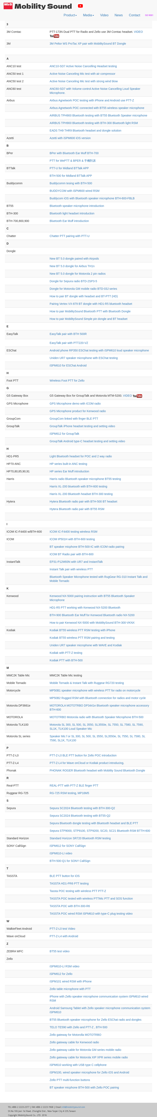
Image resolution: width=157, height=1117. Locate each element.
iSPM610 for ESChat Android (68, 365)
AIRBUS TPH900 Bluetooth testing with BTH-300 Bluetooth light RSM (94, 123)
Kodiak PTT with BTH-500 (66, 660)
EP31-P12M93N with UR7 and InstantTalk (76, 561)
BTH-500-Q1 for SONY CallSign (70, 860)
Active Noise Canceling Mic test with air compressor (82, 73)
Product (70, 15)
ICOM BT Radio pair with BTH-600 (71, 554)
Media (88, 15)
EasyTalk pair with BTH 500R (68, 334)
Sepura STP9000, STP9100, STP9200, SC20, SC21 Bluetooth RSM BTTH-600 (100, 830)
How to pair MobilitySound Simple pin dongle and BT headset (88, 318)
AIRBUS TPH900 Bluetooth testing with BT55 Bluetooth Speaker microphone (98, 115)
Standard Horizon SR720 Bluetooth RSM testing (80, 838)
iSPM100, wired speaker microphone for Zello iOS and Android (89, 1072)
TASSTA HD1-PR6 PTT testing (69, 883)
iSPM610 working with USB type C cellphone (78, 1065)
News (119, 15)
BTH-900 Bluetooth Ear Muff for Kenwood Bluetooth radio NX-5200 (92, 615)
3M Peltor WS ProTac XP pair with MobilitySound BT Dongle (88, 43)
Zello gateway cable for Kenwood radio (74, 1042)
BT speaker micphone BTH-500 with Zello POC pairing (84, 1087)
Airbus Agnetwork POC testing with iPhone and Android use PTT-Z (92, 100)
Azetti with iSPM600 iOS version (70, 138)
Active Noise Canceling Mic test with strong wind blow (84, 81)
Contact (134, 15)
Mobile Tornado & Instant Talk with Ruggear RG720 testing (87, 683)
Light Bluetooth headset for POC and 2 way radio (81, 456)
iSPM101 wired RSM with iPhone (71, 981)
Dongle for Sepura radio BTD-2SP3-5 (73, 281)
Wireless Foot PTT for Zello (67, 380)
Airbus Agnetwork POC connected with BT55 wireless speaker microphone (97, 108)
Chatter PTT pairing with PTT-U (70, 236)
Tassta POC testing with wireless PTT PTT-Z (78, 891)
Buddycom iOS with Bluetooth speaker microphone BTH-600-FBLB (92, 198)
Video (104, 15)
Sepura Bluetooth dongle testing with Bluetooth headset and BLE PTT (94, 823)
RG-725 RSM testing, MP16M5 (69, 793)
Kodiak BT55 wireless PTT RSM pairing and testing (82, 637)
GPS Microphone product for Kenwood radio (78, 411)
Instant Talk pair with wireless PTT (71, 569)
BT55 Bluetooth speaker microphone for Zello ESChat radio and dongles (95, 1019)
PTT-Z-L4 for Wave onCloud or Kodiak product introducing (86, 763)
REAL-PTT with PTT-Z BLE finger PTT (74, 785)
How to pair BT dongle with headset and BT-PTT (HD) (84, 296)
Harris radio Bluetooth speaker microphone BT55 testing (85, 479)
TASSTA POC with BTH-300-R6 (70, 906)
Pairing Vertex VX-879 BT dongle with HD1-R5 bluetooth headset (91, 303)
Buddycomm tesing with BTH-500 (71, 183)
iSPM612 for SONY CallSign (68, 845)
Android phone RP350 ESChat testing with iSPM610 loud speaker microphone (99, 350)
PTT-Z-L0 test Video (62, 928)
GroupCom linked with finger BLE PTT (74, 418)
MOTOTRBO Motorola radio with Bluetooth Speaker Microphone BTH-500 (97, 717)
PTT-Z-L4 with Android (64, 936)
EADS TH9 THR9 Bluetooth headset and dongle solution (85, 130)
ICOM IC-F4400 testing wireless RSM (73, 531)
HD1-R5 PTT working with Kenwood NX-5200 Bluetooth (85, 607)
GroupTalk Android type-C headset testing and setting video (87, 441)
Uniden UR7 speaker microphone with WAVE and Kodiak (86, 645)
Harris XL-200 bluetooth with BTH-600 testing (78, 486)
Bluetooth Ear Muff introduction (69, 221)
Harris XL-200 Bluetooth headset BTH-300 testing (81, 494)
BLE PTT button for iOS (65, 876)
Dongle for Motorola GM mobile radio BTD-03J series (83, 288)
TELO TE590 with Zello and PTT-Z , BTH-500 (78, 1027)
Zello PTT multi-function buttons (70, 1080)
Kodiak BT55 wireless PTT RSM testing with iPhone (82, 630)
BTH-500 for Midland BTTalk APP (71, 175)
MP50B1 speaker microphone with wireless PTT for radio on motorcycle (95, 690)
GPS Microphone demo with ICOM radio (75, 403)
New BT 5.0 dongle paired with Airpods (74, 258)
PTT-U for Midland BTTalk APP (69, 168)
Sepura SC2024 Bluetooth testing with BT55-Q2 (80, 815)
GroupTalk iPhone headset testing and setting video (82, 426)
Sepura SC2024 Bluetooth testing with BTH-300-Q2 (82, 808)
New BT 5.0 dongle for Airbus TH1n (72, 266)
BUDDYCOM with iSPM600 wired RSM (75, 190)
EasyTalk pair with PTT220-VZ (69, 343)
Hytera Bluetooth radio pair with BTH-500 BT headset (83, 501)
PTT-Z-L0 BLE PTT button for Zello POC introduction (83, 755)
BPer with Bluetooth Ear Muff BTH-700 (74, 153)
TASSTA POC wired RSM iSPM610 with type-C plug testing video (91, 913)
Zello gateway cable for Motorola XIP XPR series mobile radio (89, 1057)
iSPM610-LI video (61, 853)
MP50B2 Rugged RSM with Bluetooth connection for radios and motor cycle (98, 698)
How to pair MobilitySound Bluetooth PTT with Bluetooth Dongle (90, 311)
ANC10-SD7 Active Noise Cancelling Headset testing (83, 66)
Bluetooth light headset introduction (72, 213)
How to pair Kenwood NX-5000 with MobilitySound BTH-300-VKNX (92, 622)
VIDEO (138, 31)
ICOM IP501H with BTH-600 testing (72, 539)
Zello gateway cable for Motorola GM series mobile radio (85, 1049)
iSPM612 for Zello (61, 973)
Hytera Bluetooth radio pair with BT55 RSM (77, 509)
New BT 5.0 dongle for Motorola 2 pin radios (78, 273)
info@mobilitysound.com (73, 1107)
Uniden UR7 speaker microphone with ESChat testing (84, 358)
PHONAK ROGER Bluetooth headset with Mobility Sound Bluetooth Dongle (97, 770)
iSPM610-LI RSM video (65, 966)
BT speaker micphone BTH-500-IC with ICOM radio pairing (87, 546)
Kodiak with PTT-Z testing (66, 652)
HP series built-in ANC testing (68, 463)
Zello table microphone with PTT (70, 989)
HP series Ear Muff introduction (69, 471)
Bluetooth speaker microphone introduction (77, 205)
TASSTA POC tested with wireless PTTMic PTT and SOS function (91, 898)
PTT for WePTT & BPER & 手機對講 (73, 160)
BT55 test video (60, 951)
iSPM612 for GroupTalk (64, 433)
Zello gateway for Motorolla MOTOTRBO (75, 1034)
